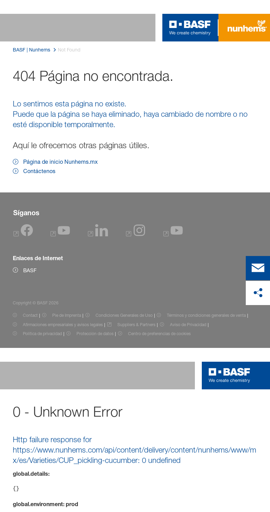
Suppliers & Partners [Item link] (136, 324)
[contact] (258, 268)
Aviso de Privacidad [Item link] (188, 324)
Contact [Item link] (30, 315)
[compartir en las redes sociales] (258, 293)
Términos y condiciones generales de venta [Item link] (206, 315)
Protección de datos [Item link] (95, 333)
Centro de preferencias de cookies (159, 333)
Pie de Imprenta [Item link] (66, 315)
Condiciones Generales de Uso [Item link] (124, 315)
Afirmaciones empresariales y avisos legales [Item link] (63, 324)
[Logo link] (190, 27)
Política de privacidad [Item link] (42, 333)
